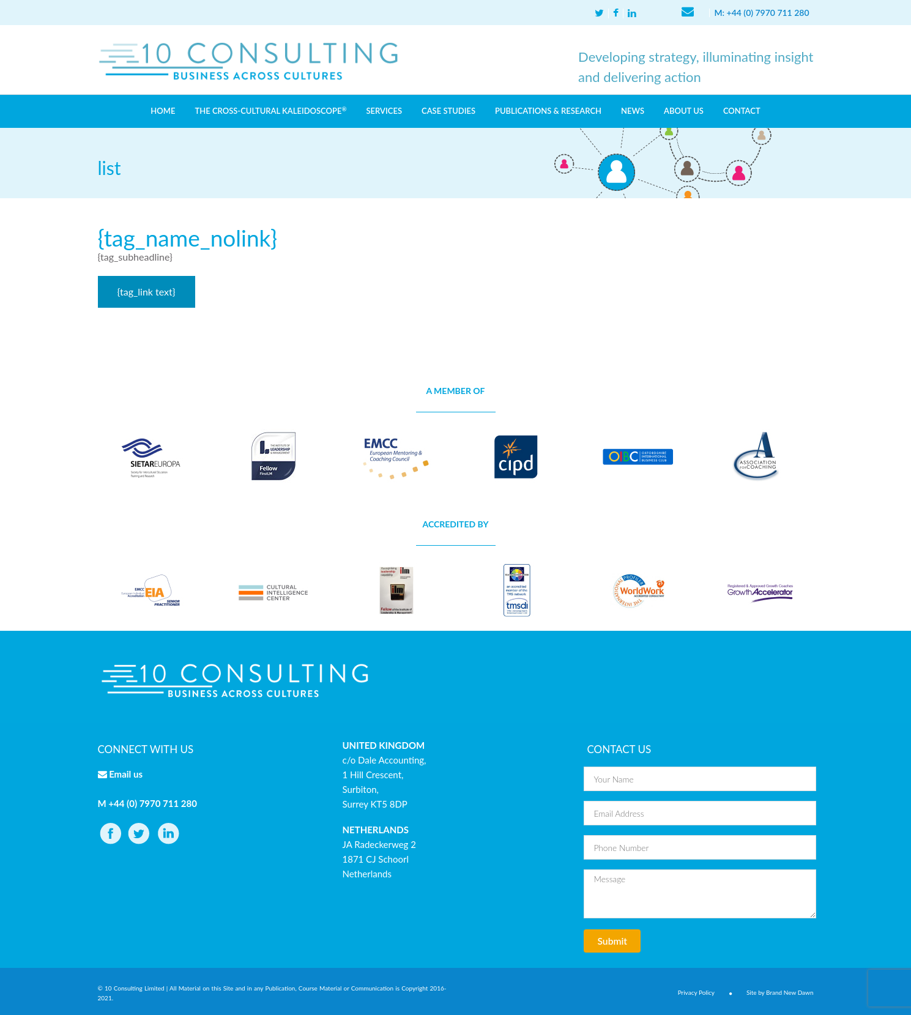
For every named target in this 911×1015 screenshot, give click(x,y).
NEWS (632, 111)
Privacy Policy (696, 992)
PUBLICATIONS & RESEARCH (548, 111)
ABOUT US (684, 111)
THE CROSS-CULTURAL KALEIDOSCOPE (270, 110)
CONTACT (741, 111)
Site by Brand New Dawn (780, 992)
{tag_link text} (146, 291)
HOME (163, 111)
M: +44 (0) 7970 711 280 (761, 13)
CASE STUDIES (448, 111)
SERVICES (384, 111)
